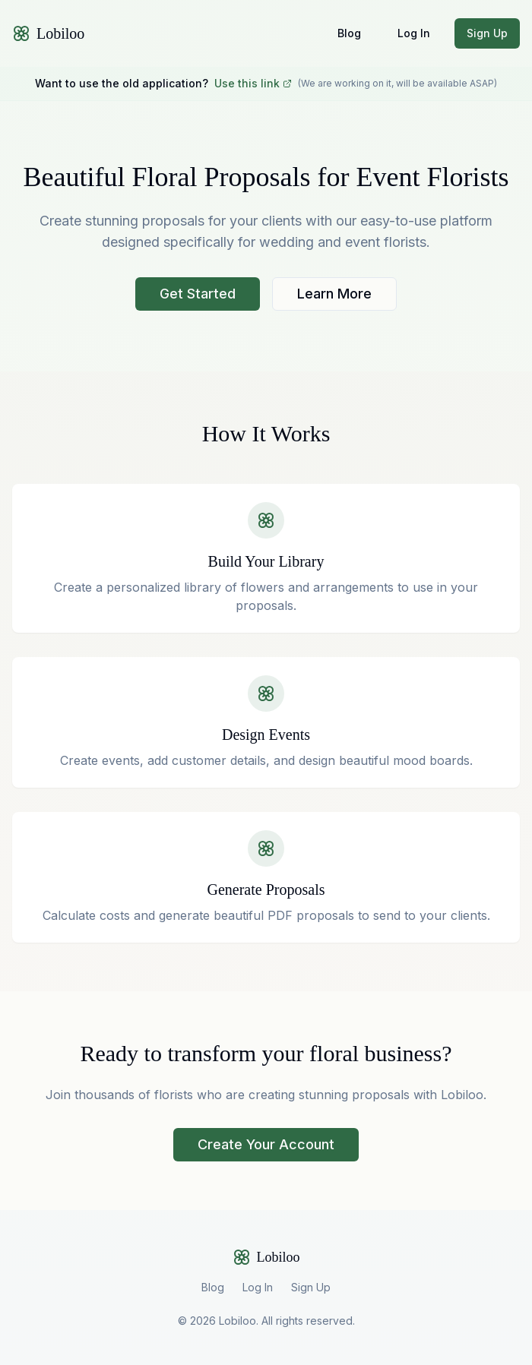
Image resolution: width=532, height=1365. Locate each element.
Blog (349, 33)
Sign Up (487, 33)
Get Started (198, 294)
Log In (413, 33)
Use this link (253, 83)
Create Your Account (266, 1144)
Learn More (334, 294)
